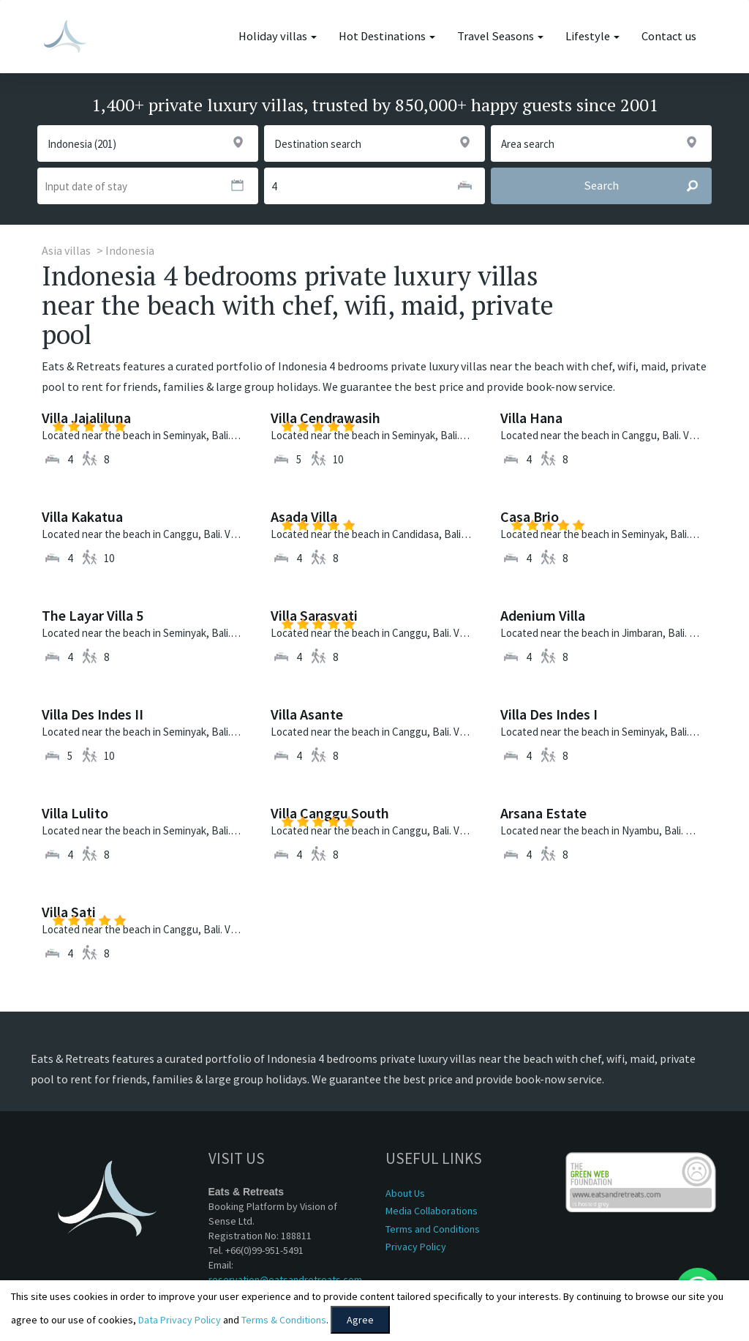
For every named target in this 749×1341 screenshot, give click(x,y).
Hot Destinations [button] (387, 36)
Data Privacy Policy (179, 1319)
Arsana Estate (543, 813)
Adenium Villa (542, 615)
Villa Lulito (75, 813)
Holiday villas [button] (277, 36)
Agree (360, 1319)
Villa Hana (531, 417)
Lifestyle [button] (592, 36)
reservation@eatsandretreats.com (285, 1279)
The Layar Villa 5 (92, 615)
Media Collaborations (431, 1210)
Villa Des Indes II (92, 714)
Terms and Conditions (432, 1229)
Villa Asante (307, 714)
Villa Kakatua (82, 516)
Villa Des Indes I (549, 714)
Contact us (668, 36)
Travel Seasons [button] (500, 36)
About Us (405, 1193)
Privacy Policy (415, 1246)
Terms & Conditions (283, 1319)
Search (647, 186)
